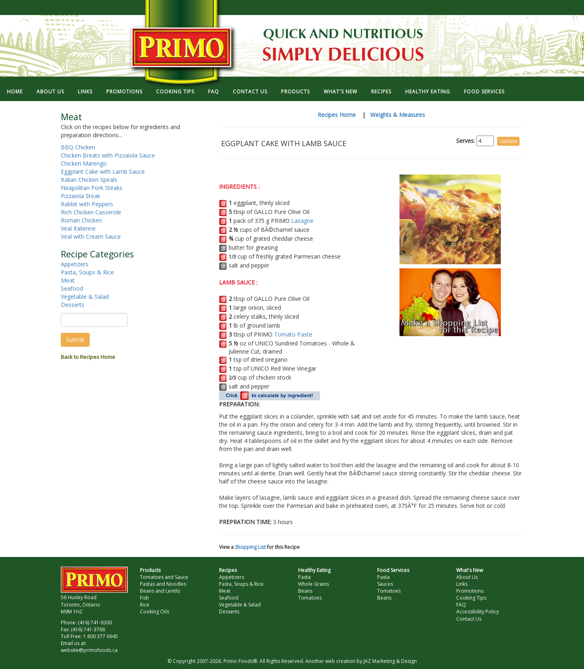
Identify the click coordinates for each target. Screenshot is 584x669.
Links (462, 584)
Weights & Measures (397, 115)
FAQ (213, 91)
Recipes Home (337, 115)
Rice (144, 604)
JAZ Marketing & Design (390, 661)
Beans (305, 590)
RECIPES (381, 91)
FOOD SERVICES (484, 91)
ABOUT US (50, 91)
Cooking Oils (154, 611)
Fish (144, 597)
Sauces (385, 584)
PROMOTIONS (124, 91)
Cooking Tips (471, 597)
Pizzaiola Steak (80, 196)
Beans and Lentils (160, 590)
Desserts (72, 305)
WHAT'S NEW (340, 91)
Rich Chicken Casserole (91, 212)
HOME (15, 91)
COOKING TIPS (175, 91)
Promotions (469, 590)
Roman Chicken (81, 220)
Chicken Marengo (84, 163)
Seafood (72, 288)
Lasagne (302, 220)
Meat (68, 280)
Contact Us (468, 618)
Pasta (304, 577)
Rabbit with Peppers (87, 204)
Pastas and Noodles (163, 584)
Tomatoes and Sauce (164, 577)
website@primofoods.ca (89, 650)
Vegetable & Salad (85, 296)
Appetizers (74, 264)
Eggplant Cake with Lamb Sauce (103, 171)
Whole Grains (313, 584)
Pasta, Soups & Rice (87, 272)
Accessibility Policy (477, 611)
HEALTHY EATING (427, 91)
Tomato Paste (293, 334)
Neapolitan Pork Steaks (91, 188)
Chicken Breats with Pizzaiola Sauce (108, 155)
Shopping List (250, 547)
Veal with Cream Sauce (91, 236)
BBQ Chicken (78, 147)
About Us (467, 577)
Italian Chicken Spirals (89, 179)
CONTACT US (250, 91)
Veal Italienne (78, 228)
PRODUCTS (295, 91)
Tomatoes (310, 597)
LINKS (85, 91)
